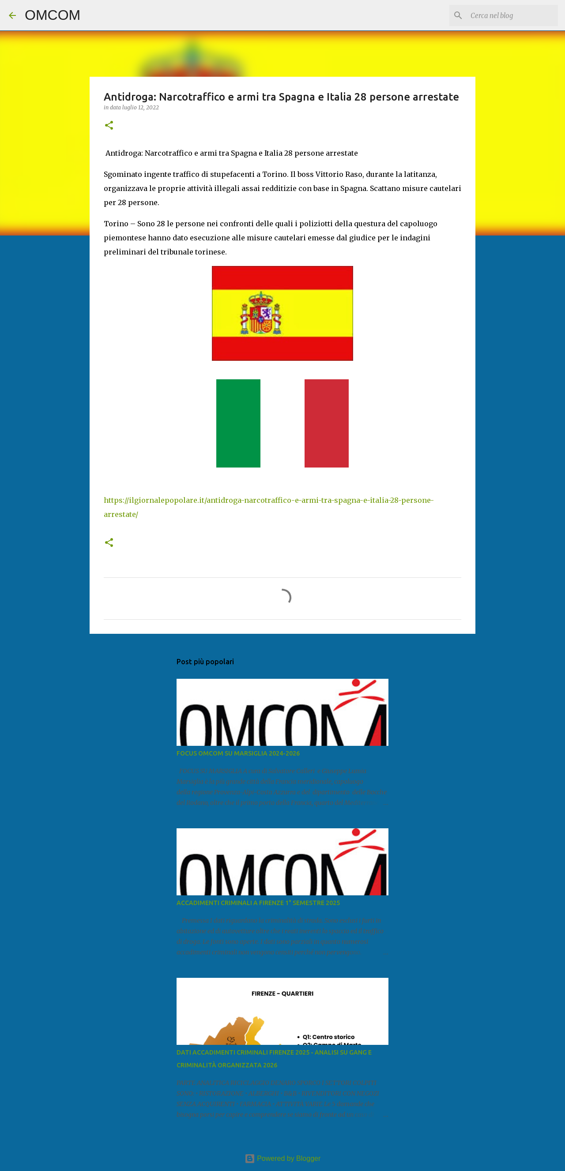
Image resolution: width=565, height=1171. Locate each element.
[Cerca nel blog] (511, 15)
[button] (109, 126)
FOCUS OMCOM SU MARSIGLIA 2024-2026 (238, 753)
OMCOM (52, 15)
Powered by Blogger (283, 1158)
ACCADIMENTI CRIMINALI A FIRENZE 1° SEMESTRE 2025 (258, 902)
